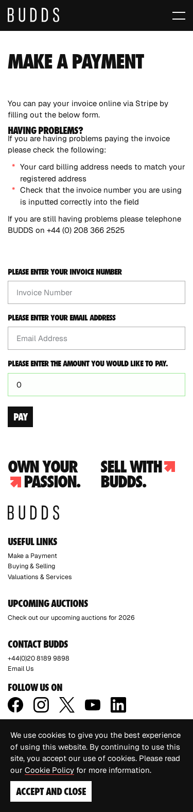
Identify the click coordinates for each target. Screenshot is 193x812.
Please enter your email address (61, 318)
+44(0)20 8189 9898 (38, 658)
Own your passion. (44, 474)
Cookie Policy (49, 770)
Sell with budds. (137, 474)
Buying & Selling (31, 566)
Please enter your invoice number (64, 272)
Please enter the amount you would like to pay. (88, 363)
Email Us (21, 668)
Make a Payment (32, 555)
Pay (20, 416)
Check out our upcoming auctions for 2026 (71, 617)
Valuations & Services (40, 576)
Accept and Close (51, 791)
